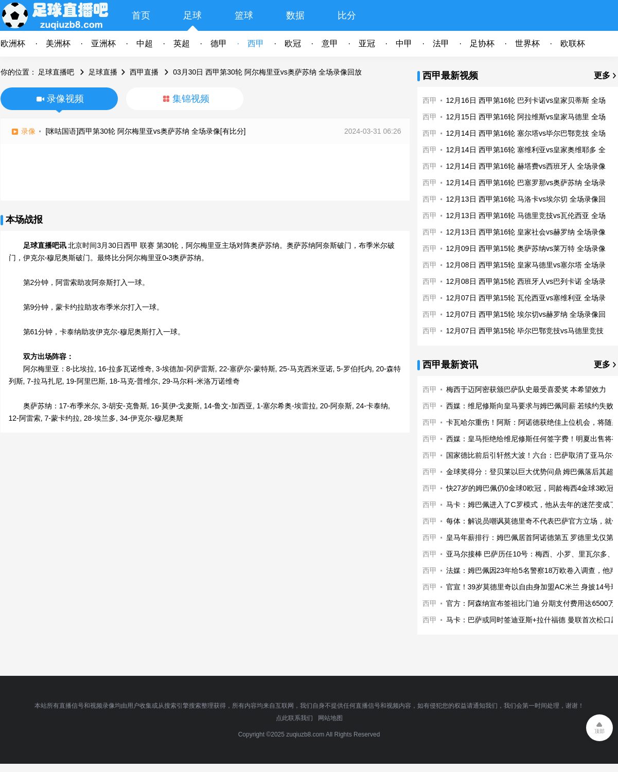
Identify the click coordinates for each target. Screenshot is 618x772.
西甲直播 (144, 72)
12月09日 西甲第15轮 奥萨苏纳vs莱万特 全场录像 (526, 248)
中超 (144, 43)
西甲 (256, 43)
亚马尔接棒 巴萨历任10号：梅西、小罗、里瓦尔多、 (530, 554)
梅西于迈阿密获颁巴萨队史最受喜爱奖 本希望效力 (526, 389)
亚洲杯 (103, 43)
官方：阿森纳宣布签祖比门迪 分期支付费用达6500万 (530, 603)
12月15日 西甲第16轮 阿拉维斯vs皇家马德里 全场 (526, 117)
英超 (181, 43)
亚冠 (367, 43)
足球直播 (103, 72)
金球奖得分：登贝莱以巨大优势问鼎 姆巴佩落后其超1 (532, 472)
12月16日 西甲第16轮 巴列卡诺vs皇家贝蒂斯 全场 (526, 100)
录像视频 (65, 99)
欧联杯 (572, 43)
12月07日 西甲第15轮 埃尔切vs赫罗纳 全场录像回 (526, 314)
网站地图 (330, 718)
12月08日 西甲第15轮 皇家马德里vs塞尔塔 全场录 (526, 265)
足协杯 (482, 43)
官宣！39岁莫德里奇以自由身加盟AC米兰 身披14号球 (532, 587)
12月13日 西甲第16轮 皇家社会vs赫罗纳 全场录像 (526, 232)
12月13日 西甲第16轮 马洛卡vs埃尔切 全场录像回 (526, 199)
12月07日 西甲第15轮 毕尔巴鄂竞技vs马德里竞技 (525, 331)
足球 (192, 15)
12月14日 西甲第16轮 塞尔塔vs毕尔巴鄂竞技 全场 (526, 133)
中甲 (404, 43)
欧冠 (293, 43)
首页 (141, 15)
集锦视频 (190, 99)
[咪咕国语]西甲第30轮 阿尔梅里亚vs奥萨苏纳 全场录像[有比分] (146, 131)
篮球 (244, 15)
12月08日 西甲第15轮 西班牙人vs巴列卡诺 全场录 (526, 281)
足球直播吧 (56, 72)
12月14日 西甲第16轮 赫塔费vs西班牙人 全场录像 (526, 166)
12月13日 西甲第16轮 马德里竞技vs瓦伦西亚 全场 (526, 215)
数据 (295, 15)
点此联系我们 (294, 718)
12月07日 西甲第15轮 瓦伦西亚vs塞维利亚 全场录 (526, 298)
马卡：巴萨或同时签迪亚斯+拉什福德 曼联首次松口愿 (532, 620)
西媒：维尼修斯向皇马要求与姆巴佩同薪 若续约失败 (530, 406)
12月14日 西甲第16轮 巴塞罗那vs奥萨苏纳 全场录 (526, 182)
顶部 (599, 731)
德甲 (218, 43)
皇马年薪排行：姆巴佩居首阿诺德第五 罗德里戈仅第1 (532, 537)
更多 (602, 75)
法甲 (441, 43)
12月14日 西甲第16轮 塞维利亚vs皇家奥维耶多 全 (526, 150)
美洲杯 (58, 43)
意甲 (330, 43)
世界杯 (527, 43)
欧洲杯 (13, 43)
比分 (347, 15)
